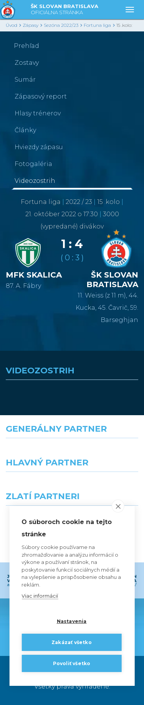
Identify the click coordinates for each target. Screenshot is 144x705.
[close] (118, 506)
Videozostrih (35, 180)
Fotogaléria (33, 164)
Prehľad (26, 45)
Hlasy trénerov (38, 113)
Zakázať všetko (71, 642)
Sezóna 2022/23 (61, 25)
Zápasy (30, 25)
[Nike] (72, 452)
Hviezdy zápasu (39, 147)
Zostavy (27, 62)
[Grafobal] (36, 486)
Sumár (25, 79)
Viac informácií (40, 596)
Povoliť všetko (72, 663)
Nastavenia (72, 621)
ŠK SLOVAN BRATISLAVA (64, 9)
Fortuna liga (97, 25)
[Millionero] (108, 486)
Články (25, 130)
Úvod (11, 25)
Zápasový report (41, 96)
